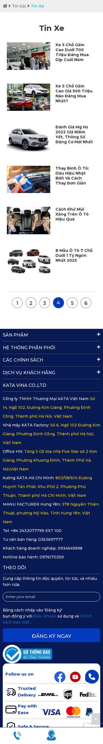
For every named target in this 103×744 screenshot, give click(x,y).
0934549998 (70, 548)
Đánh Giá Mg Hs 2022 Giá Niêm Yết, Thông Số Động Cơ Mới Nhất (74, 134)
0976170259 (52, 557)
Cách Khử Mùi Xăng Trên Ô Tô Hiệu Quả (72, 214)
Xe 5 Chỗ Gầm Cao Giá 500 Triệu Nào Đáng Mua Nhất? (74, 93)
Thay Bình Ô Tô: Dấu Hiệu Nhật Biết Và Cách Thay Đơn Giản (72, 176)
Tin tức (19, 6)
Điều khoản (45, 616)
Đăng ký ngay (51, 636)
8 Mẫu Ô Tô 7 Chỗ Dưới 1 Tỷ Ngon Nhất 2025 (74, 255)
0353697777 (50, 539)
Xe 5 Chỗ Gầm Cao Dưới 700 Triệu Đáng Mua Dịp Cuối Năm (72, 52)
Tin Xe (37, 6)
